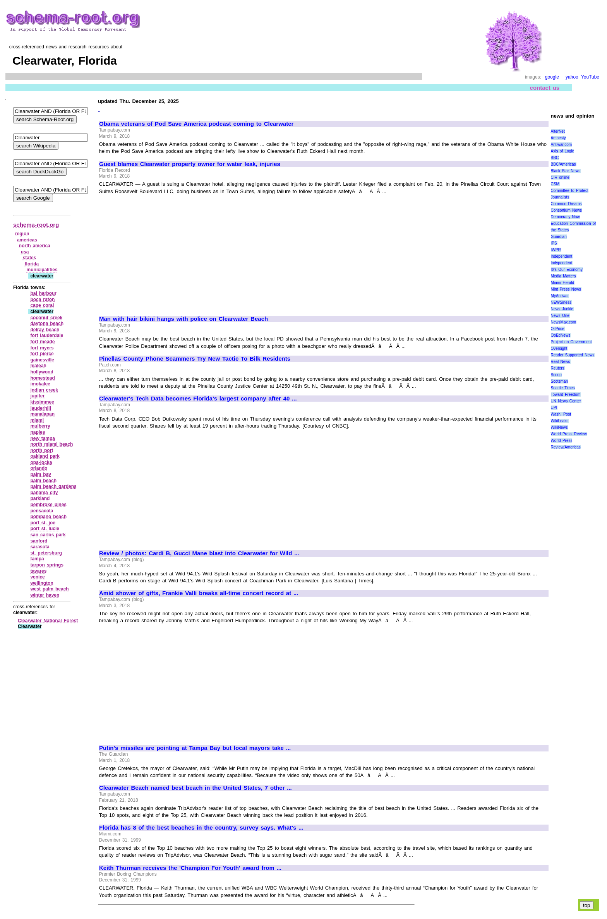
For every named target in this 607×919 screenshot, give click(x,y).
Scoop (556, 375)
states (29, 257)
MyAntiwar (560, 296)
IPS (554, 243)
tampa (37, 558)
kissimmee (42, 402)
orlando (38, 468)
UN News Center (566, 401)
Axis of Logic (562, 151)
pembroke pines (48, 504)
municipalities (42, 269)
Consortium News (566, 210)
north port (41, 450)
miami (37, 420)
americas (27, 240)
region (22, 233)
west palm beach (49, 589)
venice (37, 577)
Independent (562, 256)
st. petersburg (46, 553)
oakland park (45, 456)
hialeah (38, 365)
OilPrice (557, 329)
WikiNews (559, 427)
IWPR (556, 250)
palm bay (40, 474)
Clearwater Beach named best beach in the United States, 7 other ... (195, 788)
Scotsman (559, 381)
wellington (41, 583)
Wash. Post (561, 414)
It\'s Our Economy (567, 269)
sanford (38, 541)
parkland (40, 498)
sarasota (39, 546)
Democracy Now (565, 217)
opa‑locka (41, 462)
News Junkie (562, 309)
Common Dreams (566, 204)
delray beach (44, 329)
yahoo (572, 77)
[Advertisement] (164, 251)
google (552, 77)
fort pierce (41, 353)
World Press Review (569, 434)
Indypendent (561, 263)
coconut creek (46, 317)
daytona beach (46, 323)
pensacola (41, 510)
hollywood (41, 372)
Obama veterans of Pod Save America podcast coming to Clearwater (196, 124)
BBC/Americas (563, 164)
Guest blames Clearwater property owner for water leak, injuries (189, 164)
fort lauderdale (46, 335)
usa (25, 252)
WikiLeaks (560, 421)
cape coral (42, 305)
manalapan (42, 414)
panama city (44, 492)
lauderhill (40, 408)
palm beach (43, 480)
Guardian (559, 236)
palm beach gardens (53, 486)
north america (34, 245)
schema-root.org (36, 224)
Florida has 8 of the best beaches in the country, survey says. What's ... (201, 828)
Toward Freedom (566, 394)
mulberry (40, 426)
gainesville (42, 360)
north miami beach (51, 444)
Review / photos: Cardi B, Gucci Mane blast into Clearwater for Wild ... (199, 553)
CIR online (560, 177)
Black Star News (566, 171)
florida (32, 264)
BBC (555, 158)
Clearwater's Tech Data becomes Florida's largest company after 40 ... (198, 398)
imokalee (40, 384)
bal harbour (43, 293)
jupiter (37, 396)
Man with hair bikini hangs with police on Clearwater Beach (183, 319)
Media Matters (563, 276)
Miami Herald (562, 283)
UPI (554, 408)
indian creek (44, 390)
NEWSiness (561, 302)
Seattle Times (563, 388)
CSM (555, 184)
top (586, 905)
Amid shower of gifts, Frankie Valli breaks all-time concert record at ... (198, 593)
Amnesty (558, 138)
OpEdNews (561, 335)
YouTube (590, 77)
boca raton (42, 299)
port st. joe (42, 522)
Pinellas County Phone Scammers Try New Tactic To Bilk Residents (194, 359)
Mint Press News (566, 289)
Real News (560, 361)
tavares (38, 571)
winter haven (44, 595)
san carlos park (47, 534)
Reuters (557, 368)
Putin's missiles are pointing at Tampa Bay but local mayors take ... (195, 748)
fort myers (41, 348)
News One (560, 315)
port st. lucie (44, 528)
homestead (42, 378)
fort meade (42, 341)
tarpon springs (46, 565)
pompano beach (48, 516)
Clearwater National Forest (48, 620)
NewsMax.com (563, 322)
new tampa (42, 438)
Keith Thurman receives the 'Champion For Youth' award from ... (190, 868)
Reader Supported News (573, 355)
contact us (545, 87)
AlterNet (558, 131)
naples (37, 432)
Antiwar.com (561, 144)
